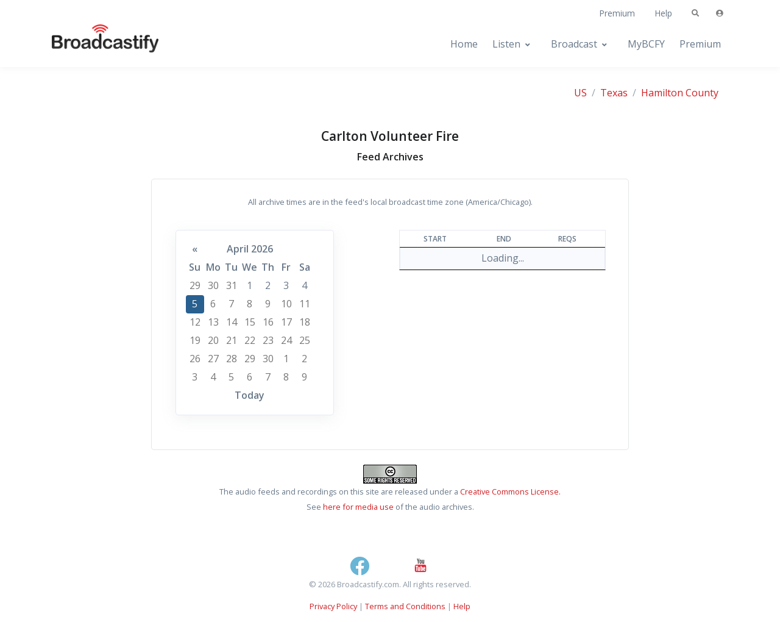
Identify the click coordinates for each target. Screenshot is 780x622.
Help (663, 13)
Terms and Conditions (405, 606)
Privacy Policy (333, 606)
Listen (506, 44)
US (580, 92)
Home (464, 44)
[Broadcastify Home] (93, 44)
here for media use (358, 506)
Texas (614, 92)
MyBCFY (646, 44)
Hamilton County (679, 92)
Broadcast (574, 44)
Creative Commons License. (510, 491)
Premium (617, 13)
